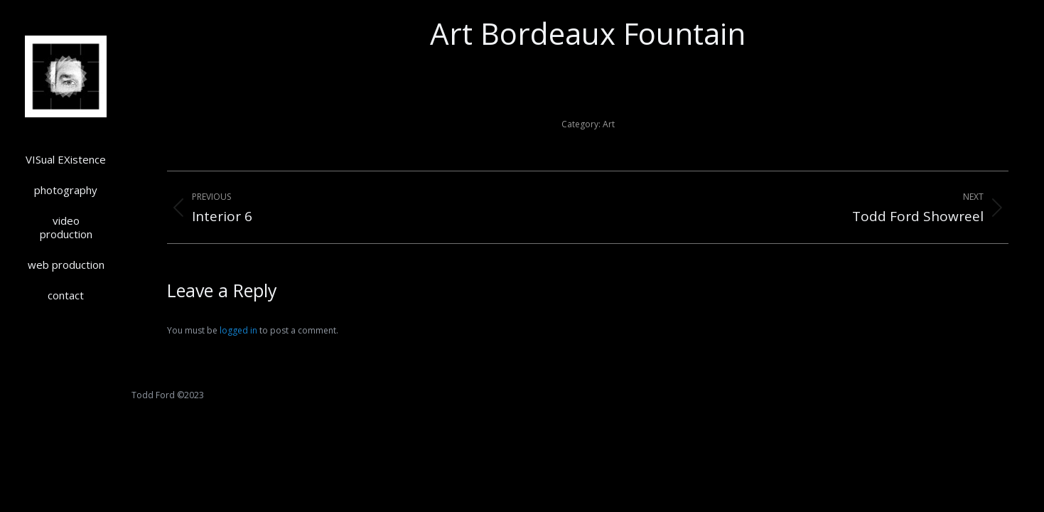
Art (609, 124)
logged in (238, 330)
